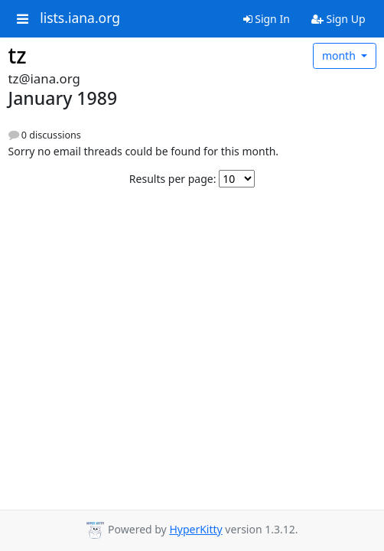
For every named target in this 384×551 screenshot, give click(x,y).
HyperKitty (195, 529)
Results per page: (172, 178)
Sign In (266, 18)
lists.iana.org (80, 18)
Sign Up (338, 18)
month (340, 55)
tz (17, 55)
